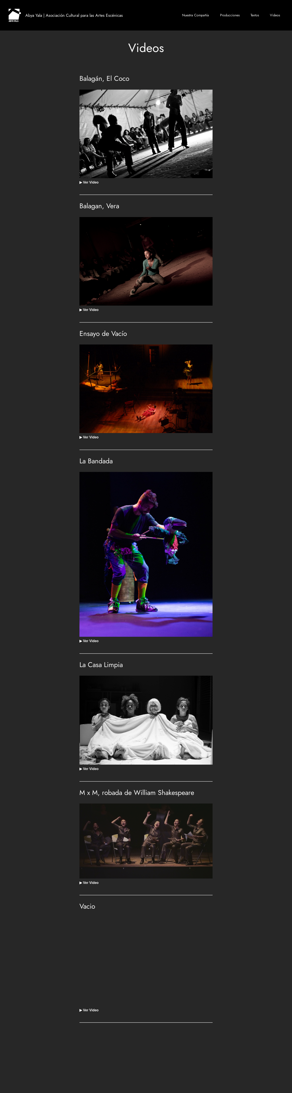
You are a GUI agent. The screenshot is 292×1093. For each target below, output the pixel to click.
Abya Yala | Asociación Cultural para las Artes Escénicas (74, 15)
